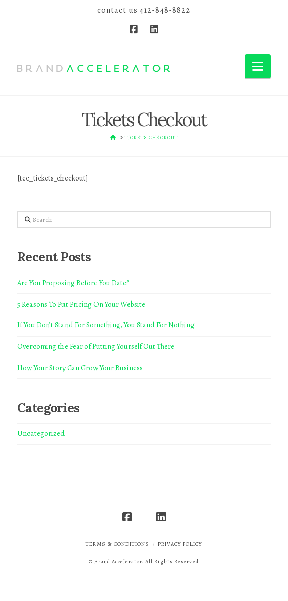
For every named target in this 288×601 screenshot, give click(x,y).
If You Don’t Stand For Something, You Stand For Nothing (106, 325)
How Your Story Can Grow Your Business (80, 368)
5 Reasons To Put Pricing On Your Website (81, 304)
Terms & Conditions (117, 544)
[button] (258, 66)
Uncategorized (41, 433)
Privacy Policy (180, 544)
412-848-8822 (165, 10)
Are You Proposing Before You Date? (73, 283)
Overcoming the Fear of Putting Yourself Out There (95, 346)
